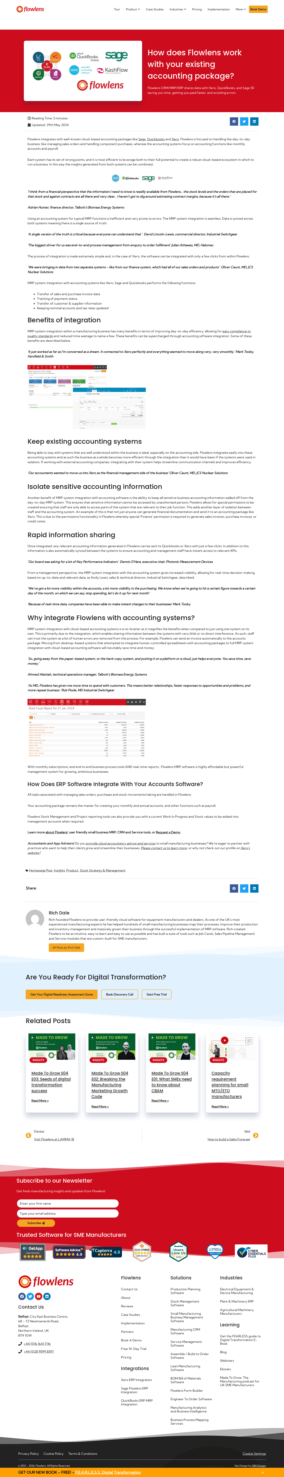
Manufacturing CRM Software (185, 1331)
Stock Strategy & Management (102, 870)
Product (72, 870)
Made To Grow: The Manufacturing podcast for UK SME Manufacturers (239, 1381)
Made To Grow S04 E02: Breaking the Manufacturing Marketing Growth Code (109, 1084)
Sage (142, 139)
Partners (127, 1332)
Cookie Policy (54, 1457)
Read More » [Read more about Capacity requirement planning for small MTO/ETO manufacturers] (220, 1106)
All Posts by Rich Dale (66, 947)
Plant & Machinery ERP (237, 1301)
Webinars (227, 1360)
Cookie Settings (254, 1457)
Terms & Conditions (82, 1457)
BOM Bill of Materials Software (186, 1380)
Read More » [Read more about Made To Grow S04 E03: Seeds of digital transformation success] (40, 1100)
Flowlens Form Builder (187, 1390)
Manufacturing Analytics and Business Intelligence (189, 1413)
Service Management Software (186, 1343)
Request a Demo (168, 832)
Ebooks (225, 1369)
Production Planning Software (185, 1291)
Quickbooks (156, 139)
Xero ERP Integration (136, 1380)
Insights (59, 870)
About (125, 1298)
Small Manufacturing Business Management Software (187, 1317)
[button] (234, 121)
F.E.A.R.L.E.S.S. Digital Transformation (108, 1472)
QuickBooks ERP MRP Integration (137, 1402)
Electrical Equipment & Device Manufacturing (237, 1291)
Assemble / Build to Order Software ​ (190, 1355)
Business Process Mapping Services (189, 1425)
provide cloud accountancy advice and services (120, 843)
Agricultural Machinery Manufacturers (237, 1311)
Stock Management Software (185, 1303)
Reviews (127, 1306)
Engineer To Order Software (184, 1401)
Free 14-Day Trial (133, 1349)
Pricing (126, 1357)
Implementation (133, 1323)
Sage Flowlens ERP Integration (134, 1390)
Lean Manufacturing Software (185, 1368)
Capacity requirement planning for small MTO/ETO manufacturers (230, 1084)
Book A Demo (131, 1340)
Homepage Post (40, 870)
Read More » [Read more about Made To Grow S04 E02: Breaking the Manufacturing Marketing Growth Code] (100, 1106)
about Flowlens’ (56, 832)
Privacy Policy (28, 1457)
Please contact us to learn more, (164, 848)
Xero (175, 139)
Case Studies (130, 1315)
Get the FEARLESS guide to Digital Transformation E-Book (240, 1339)
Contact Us (129, 1289)
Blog (223, 1352)
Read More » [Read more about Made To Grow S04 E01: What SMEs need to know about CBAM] (160, 1100)
